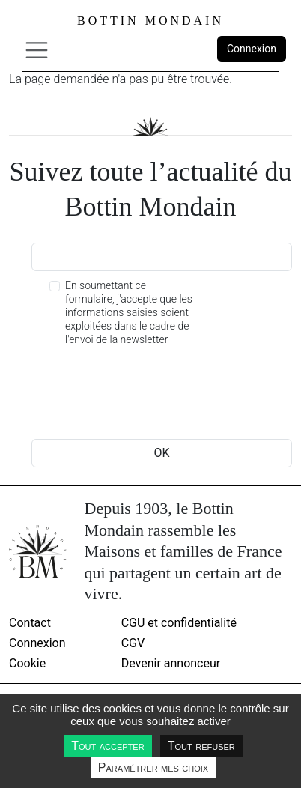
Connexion (251, 49)
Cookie (27, 663)
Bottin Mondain (150, 20)
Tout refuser (201, 745)
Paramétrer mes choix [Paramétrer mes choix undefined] (153, 767)
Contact (30, 623)
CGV (133, 643)
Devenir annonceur (171, 663)
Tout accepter (107, 745)
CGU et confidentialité (179, 623)
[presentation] (145, 395)
